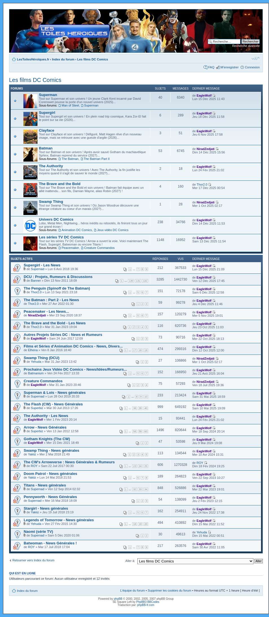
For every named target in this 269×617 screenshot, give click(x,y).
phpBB (118, 598)
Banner (36, 280)
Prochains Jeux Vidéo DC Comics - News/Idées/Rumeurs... (75, 369)
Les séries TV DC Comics (61, 237)
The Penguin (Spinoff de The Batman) (57, 288)
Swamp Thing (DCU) (41, 358)
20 (145, 524)
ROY (34, 466)
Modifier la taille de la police (256, 58)
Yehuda (36, 361)
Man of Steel (70, 105)
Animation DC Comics (76, 230)
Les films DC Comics (92, 59)
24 (140, 466)
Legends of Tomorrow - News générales (59, 520)
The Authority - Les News (46, 416)
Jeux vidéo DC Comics (112, 230)
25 (145, 466)
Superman (48, 95)
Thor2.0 (202, 184)
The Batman (69, 158)
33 (140, 489)
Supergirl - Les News (42, 265)
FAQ (211, 67)
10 (145, 396)
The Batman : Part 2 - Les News (51, 300)
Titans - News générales (45, 485)
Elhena (33, 350)
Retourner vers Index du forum (33, 560)
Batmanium (36, 373)
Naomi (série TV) (38, 531)
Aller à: (130, 560)
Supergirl (47, 112)
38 (134, 408)
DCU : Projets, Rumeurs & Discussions (58, 277)
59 (140, 431)
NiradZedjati (206, 149)
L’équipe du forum (132, 590)
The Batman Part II (97, 158)
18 (140, 350)
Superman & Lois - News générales (55, 392)
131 (138, 280)
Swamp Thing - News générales (51, 450)
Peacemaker (70, 247)
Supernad (37, 269)
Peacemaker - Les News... (46, 311)
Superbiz (37, 408)
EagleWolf (204, 95)
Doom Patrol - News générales (50, 474)
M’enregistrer (230, 67)
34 (145, 489)
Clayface (46, 130)
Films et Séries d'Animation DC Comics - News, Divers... (73, 346)
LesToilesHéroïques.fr (33, 59)
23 (134, 466)
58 (134, 431)
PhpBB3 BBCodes (147, 601)
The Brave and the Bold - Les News (55, 323)
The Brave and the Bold (59, 184)
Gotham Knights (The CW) (47, 439)
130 (131, 280)
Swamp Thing (51, 201)
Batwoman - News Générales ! (50, 543)
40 (145, 408)
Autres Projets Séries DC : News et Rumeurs (63, 335)
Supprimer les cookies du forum (169, 590)
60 (145, 431)
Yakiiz (32, 454)
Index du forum (63, 59)
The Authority (51, 166)
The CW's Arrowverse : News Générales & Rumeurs (69, 462)
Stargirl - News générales (46, 508)
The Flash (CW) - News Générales (53, 404)
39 (140, 408)
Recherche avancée (246, 45)
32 (134, 489)
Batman (45, 148)
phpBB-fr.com (146, 605)
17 (134, 350)
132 (145, 280)
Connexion (252, 67)
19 (145, 350)
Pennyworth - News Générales (50, 497)
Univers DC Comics (56, 219)
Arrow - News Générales (45, 427)
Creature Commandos (99, 247)
